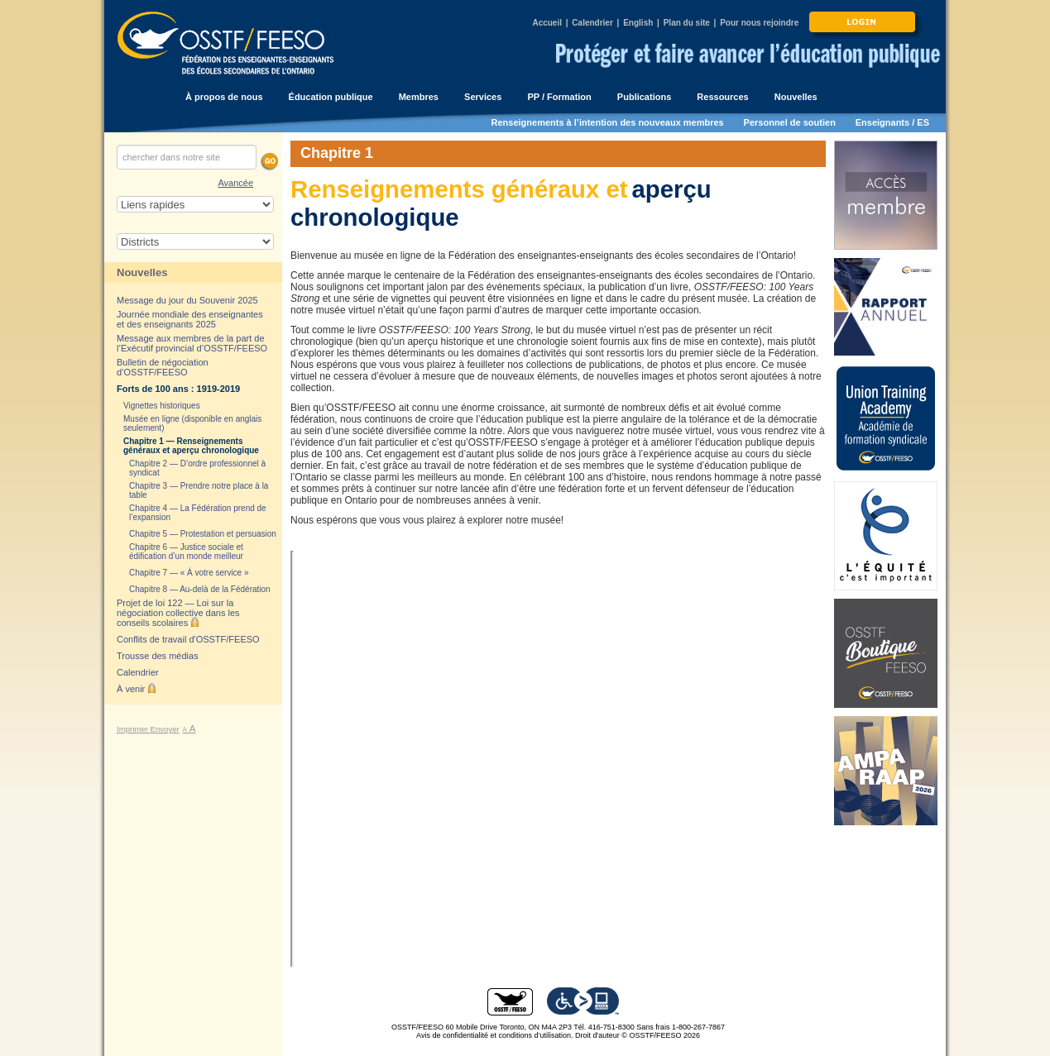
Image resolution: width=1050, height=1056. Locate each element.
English (638, 22)
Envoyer (165, 728)
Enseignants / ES (892, 122)
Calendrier (592, 22)
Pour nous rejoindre (759, 22)
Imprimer (134, 728)
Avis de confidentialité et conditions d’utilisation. (494, 1035)
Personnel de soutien (790, 122)
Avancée (235, 183)
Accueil (547, 22)
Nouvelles (142, 272)
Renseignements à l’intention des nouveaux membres (607, 122)
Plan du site (687, 22)
